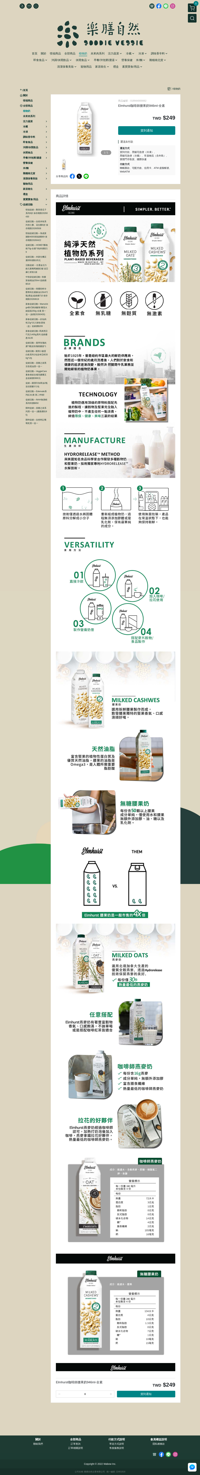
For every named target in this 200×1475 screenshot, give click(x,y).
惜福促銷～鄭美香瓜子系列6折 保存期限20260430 (37, 213)
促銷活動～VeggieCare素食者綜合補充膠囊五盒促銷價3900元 (36, 374)
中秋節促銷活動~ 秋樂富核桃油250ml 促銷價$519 (36, 280)
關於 (38, 1439)
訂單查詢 (75, 1444)
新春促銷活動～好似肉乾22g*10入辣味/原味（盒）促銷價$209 (36, 322)
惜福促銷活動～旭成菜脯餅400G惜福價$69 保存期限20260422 (36, 236)
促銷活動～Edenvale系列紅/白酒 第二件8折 (36, 393)
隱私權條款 (159, 1444)
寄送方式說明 (116, 1444)
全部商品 (75, 1439)
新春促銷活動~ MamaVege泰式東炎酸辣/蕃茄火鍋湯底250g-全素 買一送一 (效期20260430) (37, 309)
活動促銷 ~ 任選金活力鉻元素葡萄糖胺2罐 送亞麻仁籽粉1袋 (37, 268)
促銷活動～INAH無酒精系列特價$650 (36, 401)
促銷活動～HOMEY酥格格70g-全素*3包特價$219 (37, 248)
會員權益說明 (158, 1439)
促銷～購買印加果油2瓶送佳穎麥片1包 (37, 385)
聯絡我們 (38, 1444)
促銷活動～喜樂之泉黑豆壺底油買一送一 (36, 365)
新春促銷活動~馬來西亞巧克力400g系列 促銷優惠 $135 (37, 334)
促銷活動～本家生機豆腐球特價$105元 (36, 259)
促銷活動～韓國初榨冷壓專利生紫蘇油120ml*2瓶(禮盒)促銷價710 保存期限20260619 (37, 294)
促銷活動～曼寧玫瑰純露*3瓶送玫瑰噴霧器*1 (36, 345)
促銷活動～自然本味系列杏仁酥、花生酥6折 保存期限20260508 (37, 225)
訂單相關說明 (75, 1448)
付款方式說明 (116, 1439)
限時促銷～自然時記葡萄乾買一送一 (36, 421)
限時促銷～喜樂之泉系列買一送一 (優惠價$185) (36, 411)
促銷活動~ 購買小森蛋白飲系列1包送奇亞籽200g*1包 (37, 354)
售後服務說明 (116, 1448)
